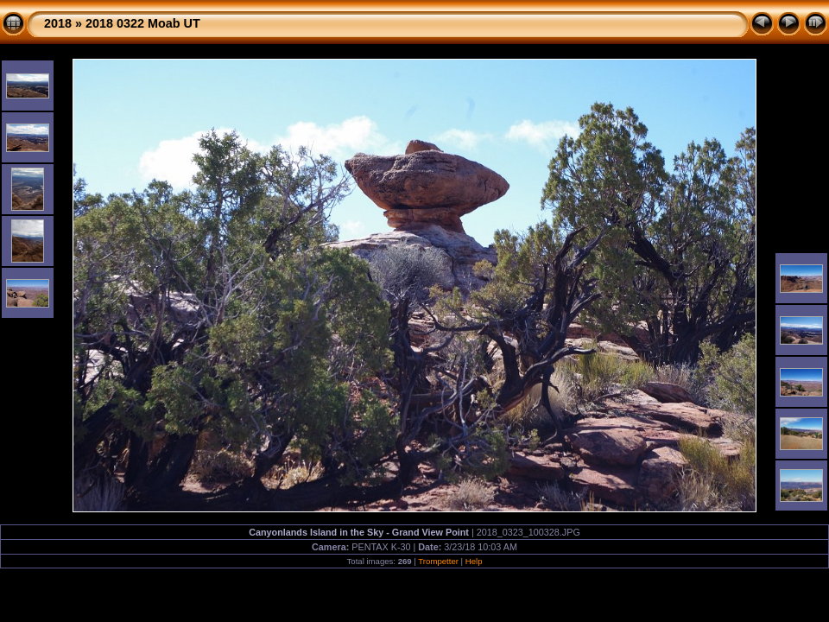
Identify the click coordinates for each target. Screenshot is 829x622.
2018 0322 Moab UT (142, 23)
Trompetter (438, 561)
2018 (58, 23)
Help (474, 561)
